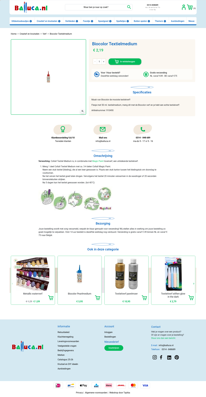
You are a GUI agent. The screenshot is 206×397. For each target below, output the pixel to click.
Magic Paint (98, 161)
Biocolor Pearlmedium (79, 293)
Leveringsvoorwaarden (68, 341)
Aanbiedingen (64, 368)
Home (13, 34)
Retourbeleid (63, 332)
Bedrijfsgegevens (66, 350)
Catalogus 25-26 (65, 359)
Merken (61, 355)
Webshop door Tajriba (119, 392)
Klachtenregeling (65, 337)
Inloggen (108, 332)
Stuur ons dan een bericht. (163, 338)
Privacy (79, 392)
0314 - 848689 (168, 349)
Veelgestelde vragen (67, 346)
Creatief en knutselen (29, 34)
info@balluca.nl (166, 345)
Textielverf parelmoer (126, 293)
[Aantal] (99, 61)
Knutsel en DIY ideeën (68, 364)
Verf (45, 34)
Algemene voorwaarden (96, 392)
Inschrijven (114, 348)
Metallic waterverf (32, 293)
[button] (190, 7)
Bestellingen (110, 337)
